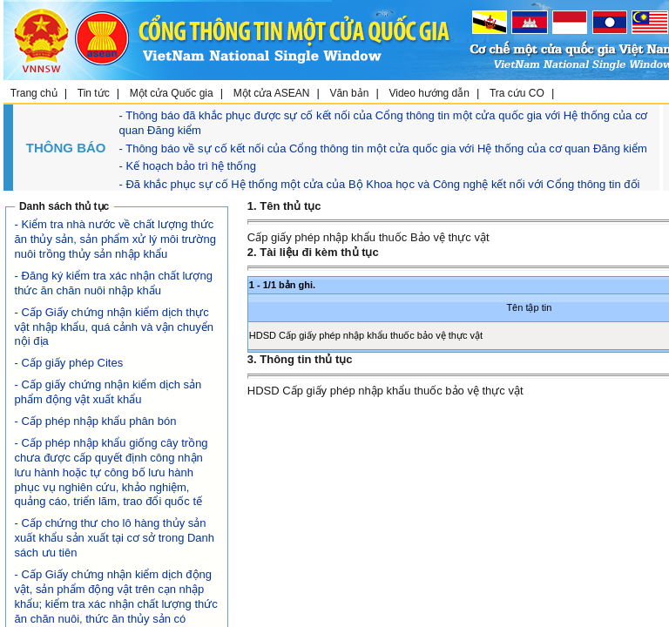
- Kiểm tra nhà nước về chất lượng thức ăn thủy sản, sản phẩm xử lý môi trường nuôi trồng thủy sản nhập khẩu (115, 239)
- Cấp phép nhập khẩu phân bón (96, 421)
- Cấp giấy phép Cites (69, 362)
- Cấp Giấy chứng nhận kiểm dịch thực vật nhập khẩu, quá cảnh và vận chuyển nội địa (114, 327)
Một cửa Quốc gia (171, 93)
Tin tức (94, 93)
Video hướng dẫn (429, 93)
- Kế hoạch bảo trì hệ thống (187, 165)
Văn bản (348, 93)
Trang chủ (33, 93)
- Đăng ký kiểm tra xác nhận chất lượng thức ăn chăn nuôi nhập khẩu (114, 283)
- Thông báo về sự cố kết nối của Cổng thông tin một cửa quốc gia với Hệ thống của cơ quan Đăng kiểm (383, 148)
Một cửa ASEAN (271, 93)
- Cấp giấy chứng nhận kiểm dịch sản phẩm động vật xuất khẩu (108, 392)
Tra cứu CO (517, 93)
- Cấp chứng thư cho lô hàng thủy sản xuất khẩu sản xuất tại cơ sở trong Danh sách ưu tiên (114, 537)
